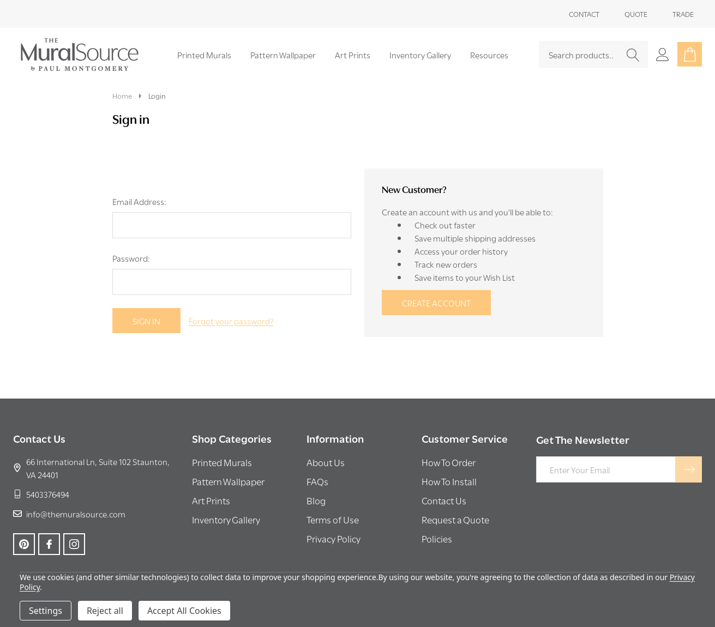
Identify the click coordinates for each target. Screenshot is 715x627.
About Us (326, 462)
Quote (635, 13)
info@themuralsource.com (69, 514)
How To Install (449, 481)
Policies (437, 538)
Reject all (105, 611)
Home (122, 95)
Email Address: (139, 201)
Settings (45, 611)
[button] (222, 464)
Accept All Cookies (184, 611)
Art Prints (352, 55)
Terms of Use (333, 519)
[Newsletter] (689, 469)
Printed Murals (204, 55)
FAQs (317, 481)
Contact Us (444, 500)
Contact (584, 13)
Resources (489, 55)
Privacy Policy (333, 538)
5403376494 (41, 494)
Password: (131, 258)
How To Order (449, 462)
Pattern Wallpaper (283, 55)
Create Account (436, 303)
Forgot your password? (231, 321)
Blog (316, 500)
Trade (683, 13)
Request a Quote (455, 519)
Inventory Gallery (420, 55)
